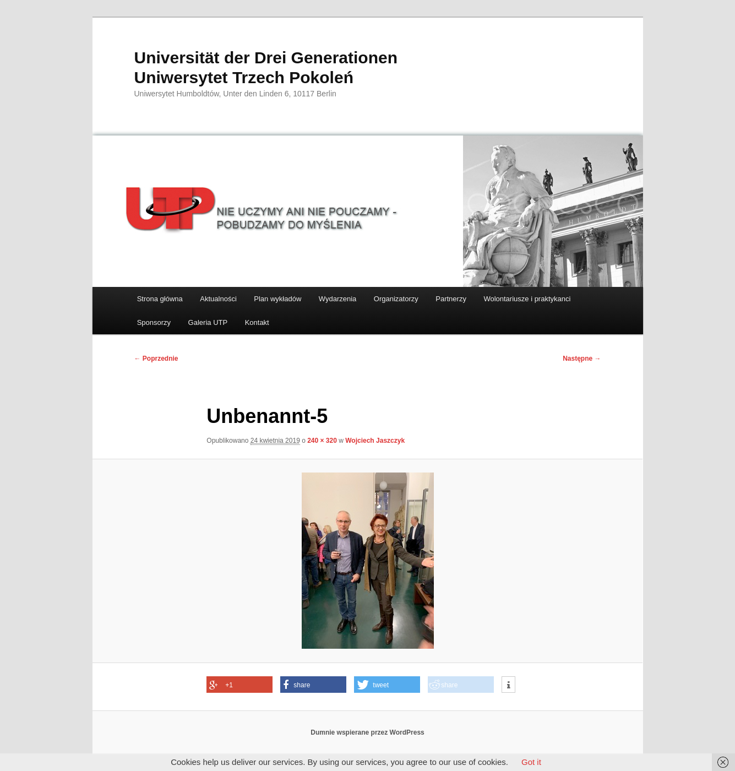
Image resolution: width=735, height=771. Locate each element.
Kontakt (257, 322)
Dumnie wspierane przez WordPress (367, 732)
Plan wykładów (277, 299)
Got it (531, 762)
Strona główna (160, 299)
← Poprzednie (156, 358)
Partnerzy (450, 299)
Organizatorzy (396, 299)
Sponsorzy (154, 322)
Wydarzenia (338, 299)
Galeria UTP (208, 322)
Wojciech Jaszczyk (375, 440)
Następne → (582, 358)
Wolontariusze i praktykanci (526, 299)
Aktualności (218, 299)
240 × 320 (322, 440)
